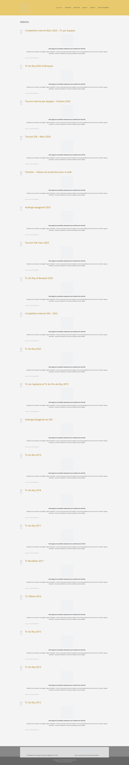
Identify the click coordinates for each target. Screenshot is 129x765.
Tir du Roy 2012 (33, 702)
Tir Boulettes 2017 (34, 560)
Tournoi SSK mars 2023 (37, 242)
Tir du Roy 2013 (33, 667)
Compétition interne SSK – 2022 (41, 313)
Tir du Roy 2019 (33, 454)
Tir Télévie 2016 (33, 596)
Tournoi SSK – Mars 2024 (38, 136)
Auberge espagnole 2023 (38, 207)
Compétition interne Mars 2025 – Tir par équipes (50, 30)
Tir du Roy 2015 (33, 631)
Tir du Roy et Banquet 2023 (39, 278)
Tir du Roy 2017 (33, 525)
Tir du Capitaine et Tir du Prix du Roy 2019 (46, 384)
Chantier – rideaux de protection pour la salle (48, 172)
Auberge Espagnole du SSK (39, 419)
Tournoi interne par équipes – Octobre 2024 (47, 101)
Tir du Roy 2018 (33, 490)
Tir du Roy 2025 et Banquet (39, 65)
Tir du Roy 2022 (33, 348)
